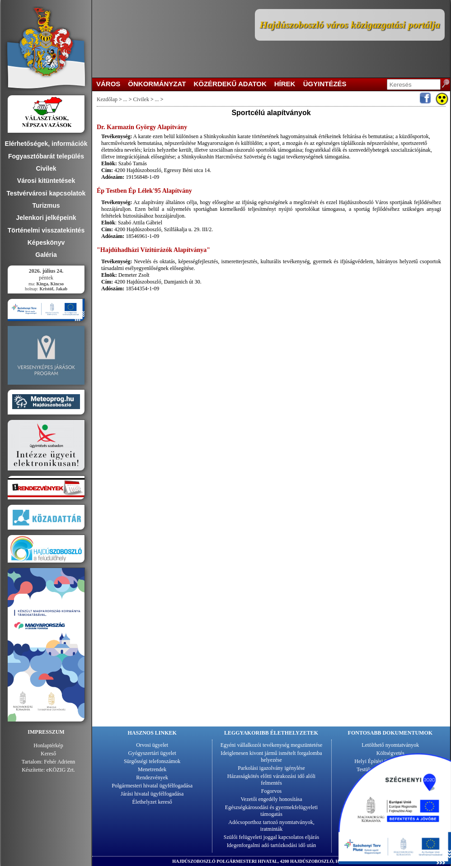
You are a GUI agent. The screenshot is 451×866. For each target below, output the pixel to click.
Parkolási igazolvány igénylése (271, 768)
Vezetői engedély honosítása (271, 799)
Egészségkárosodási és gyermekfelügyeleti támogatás (271, 810)
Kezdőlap (107, 99)
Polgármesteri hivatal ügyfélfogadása (152, 785)
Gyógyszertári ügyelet (152, 753)
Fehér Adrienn (59, 762)
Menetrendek (152, 769)
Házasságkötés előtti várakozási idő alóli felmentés (271, 779)
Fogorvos (271, 791)
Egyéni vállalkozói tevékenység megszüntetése (272, 745)
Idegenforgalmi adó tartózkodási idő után (271, 845)
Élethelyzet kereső (152, 802)
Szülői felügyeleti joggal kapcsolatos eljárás (271, 837)
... (125, 99)
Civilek (141, 99)
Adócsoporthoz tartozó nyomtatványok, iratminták (271, 825)
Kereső (48, 753)
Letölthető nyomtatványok (390, 745)
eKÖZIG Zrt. (61, 770)
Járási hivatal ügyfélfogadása (152, 794)
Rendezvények (152, 777)
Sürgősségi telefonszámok (152, 761)
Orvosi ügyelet (152, 745)
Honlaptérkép (48, 745)
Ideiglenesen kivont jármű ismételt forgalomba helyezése (271, 756)
